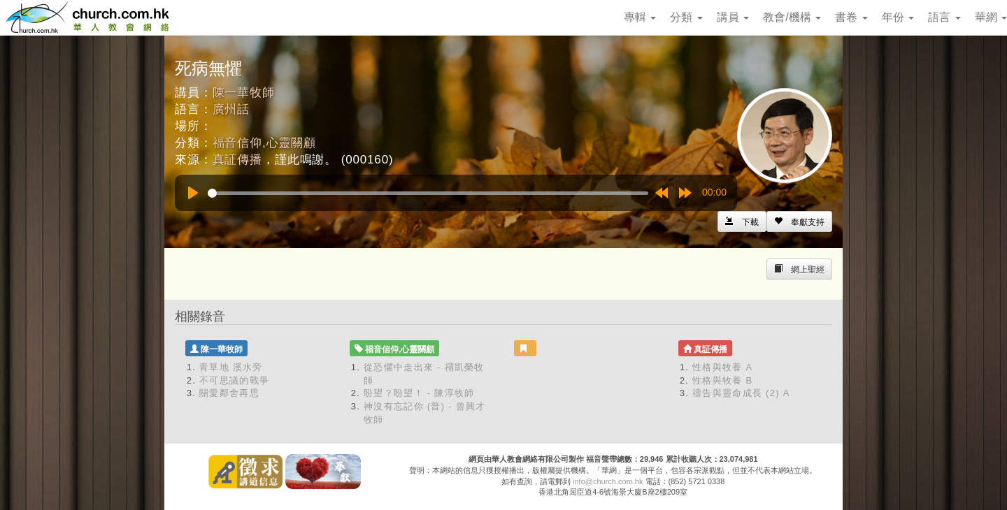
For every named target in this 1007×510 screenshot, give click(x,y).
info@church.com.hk (608, 481)
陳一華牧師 (244, 92)
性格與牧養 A (722, 367)
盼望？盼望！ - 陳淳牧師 (419, 393)
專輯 (640, 17)
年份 (898, 17)
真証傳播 (237, 159)
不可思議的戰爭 (234, 380)
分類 (686, 17)
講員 (733, 17)
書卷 (851, 17)
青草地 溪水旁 (231, 367)
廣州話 (231, 109)
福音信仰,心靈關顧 (264, 143)
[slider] (428, 193)
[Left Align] (799, 221)
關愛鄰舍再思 (229, 393)
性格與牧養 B (722, 380)
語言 (944, 17)
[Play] (193, 193)
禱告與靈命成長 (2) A (741, 393)
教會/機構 (792, 17)
